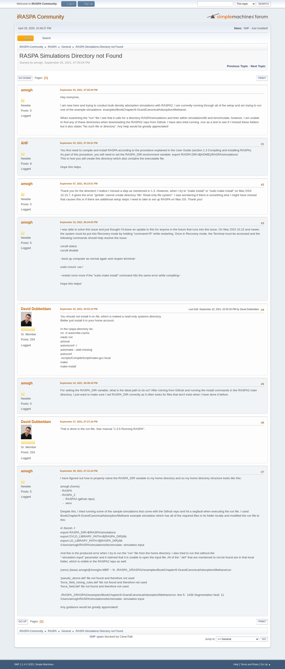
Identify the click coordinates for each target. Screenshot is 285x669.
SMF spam (97, 636)
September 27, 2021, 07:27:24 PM (79, 421)
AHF (24, 143)
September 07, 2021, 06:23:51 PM (79, 183)
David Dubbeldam (36, 309)
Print (262, 78)
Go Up (22, 621)
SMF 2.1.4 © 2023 (24, 664)
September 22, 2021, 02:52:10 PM (79, 309)
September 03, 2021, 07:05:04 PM (79, 90)
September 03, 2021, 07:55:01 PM (79, 143)
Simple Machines (44, 664)
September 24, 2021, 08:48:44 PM (79, 383)
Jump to (210, 638)
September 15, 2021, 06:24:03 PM (79, 222)
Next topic (258, 66)
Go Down (24, 78)
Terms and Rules (250, 664)
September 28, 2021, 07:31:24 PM (79, 471)
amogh (27, 90)
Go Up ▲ (266, 664)
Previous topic (237, 66)
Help (236, 664)
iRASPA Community (40, 17)
